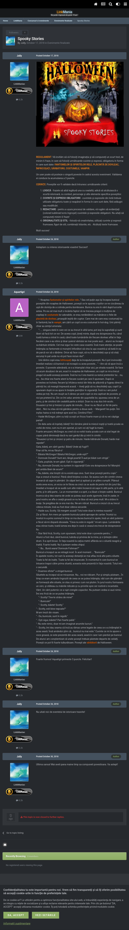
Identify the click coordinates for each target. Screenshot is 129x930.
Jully (23, 43)
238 (19, 336)
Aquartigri (19, 292)
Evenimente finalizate (59, 43)
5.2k (19, 99)
